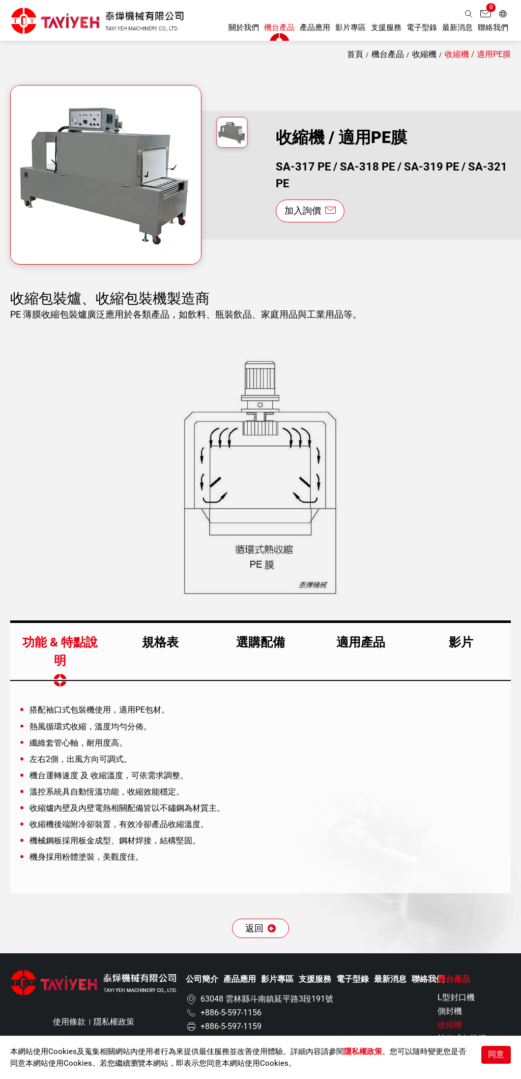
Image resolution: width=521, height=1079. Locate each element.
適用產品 (360, 642)
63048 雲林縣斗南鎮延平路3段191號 (266, 999)
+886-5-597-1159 (231, 1027)
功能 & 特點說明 (60, 651)
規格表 (160, 642)
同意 (496, 1054)
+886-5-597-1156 (231, 1013)
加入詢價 (303, 211)
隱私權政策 (363, 1051)
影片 (461, 642)
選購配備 (260, 642)
